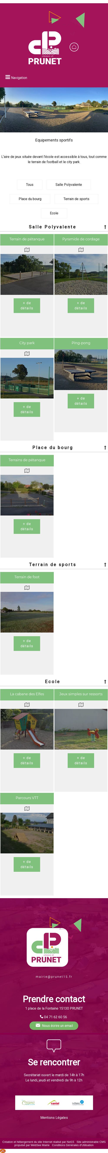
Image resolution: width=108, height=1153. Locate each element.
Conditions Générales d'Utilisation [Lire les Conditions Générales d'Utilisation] (73, 1145)
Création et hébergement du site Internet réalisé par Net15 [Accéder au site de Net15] (38, 1141)
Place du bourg (30, 199)
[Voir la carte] (27, 250)
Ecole (54, 213)
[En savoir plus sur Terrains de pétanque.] (27, 526)
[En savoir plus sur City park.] (27, 409)
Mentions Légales (54, 1118)
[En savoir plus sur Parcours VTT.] (27, 864)
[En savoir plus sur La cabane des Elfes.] (27, 760)
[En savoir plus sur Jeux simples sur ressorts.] (81, 760)
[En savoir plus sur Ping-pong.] (81, 401)
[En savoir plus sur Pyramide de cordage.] (81, 305)
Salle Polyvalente (69, 185)
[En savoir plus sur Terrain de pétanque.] (27, 305)
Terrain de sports (76, 199)
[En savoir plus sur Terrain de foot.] (27, 643)
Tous (29, 185)
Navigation (19, 78)
